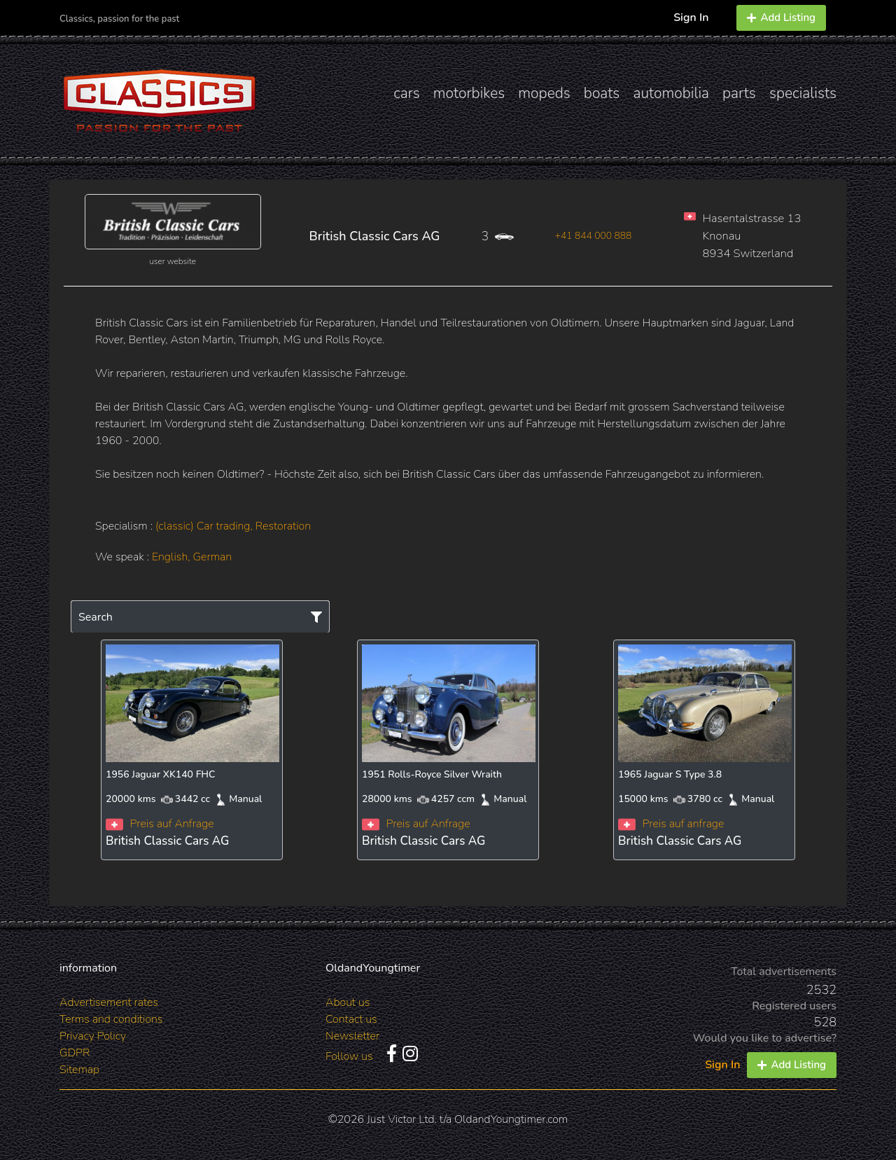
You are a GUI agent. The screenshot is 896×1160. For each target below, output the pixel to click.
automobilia (671, 93)
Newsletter (352, 1036)
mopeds (544, 93)
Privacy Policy (92, 1036)
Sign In (690, 17)
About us (348, 1002)
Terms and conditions (110, 1019)
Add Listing (781, 18)
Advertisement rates (108, 1002)
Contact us (351, 1019)
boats (602, 93)
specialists (802, 93)
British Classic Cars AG (374, 236)
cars (406, 93)
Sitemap (79, 1069)
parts (739, 93)
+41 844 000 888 (593, 235)
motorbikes (469, 93)
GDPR (74, 1053)
